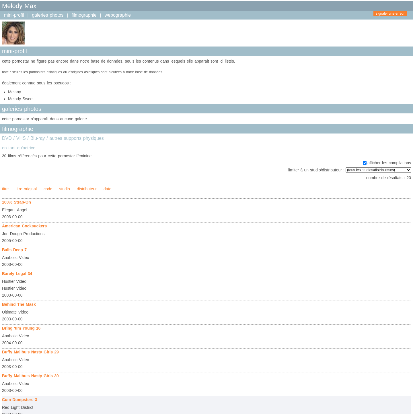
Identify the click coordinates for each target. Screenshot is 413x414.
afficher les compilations (389, 162)
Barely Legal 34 (17, 273)
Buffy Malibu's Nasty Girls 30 (30, 376)
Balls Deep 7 (14, 249)
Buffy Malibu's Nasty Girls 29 (30, 352)
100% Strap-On (16, 202)
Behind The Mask (19, 304)
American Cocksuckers (24, 226)
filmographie (83, 15)
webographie (118, 15)
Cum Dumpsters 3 (19, 399)
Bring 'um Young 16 (21, 328)
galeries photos (47, 15)
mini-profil (14, 15)
